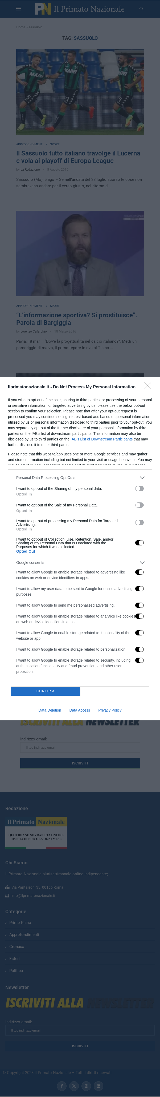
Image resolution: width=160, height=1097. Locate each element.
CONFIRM (45, 691)
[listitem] (80, 478)
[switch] (139, 488)
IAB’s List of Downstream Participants (102, 439)
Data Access (79, 710)
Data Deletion (50, 710)
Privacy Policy (109, 710)
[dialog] (80, 548)
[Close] (150, 387)
